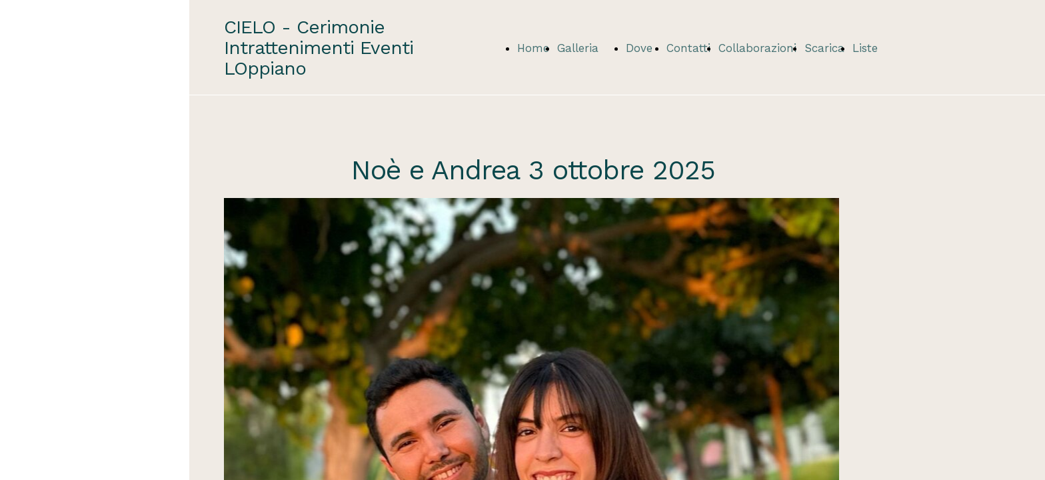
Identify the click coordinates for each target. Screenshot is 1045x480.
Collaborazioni (757, 48)
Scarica (824, 48)
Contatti (688, 48)
